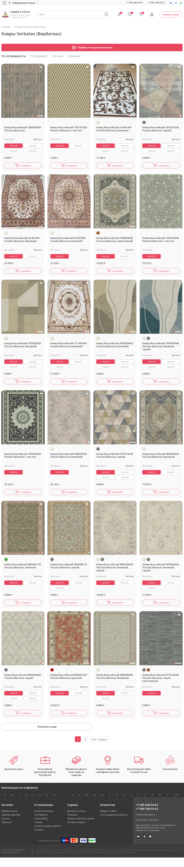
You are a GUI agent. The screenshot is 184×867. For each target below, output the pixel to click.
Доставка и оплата (76, 820)
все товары (99, 749)
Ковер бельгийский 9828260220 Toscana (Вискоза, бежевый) (160, 459)
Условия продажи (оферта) (47, 835)
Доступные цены (13, 772)
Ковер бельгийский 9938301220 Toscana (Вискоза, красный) (68, 681)
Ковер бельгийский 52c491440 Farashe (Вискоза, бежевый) (21, 241)
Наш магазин (170, 772)
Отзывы (38, 831)
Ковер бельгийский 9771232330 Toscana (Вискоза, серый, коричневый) (160, 683)
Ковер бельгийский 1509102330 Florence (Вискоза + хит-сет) (22, 459)
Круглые (5, 828)
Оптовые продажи (76, 831)
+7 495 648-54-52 (134, 2)
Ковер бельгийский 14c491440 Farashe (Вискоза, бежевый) (113, 129)
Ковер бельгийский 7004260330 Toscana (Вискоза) (22, 129)
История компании (43, 820)
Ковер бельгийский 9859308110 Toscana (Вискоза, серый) (68, 570)
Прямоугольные (9, 820)
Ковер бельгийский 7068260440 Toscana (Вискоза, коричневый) (114, 241)
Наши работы (41, 828)
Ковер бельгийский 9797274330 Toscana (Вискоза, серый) (114, 459)
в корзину (25, 166)
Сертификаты (41, 824)
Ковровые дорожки (10, 824)
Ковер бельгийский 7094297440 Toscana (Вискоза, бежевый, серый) (160, 348)
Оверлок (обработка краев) (80, 828)
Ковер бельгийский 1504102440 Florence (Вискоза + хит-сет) (160, 241)
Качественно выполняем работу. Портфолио (45, 775)
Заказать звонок (171, 14)
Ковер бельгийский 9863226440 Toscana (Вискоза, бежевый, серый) (114, 571)
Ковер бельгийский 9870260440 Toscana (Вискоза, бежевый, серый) (160, 571)
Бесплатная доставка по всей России (139, 774)
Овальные (6, 831)
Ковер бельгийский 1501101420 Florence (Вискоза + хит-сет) (68, 129)
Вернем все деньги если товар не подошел (76, 775)
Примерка (72, 824)
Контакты (39, 839)
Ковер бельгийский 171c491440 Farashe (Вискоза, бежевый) (68, 347)
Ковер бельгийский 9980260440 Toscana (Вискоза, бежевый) (114, 681)
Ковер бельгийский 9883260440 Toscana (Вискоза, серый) (22, 681)
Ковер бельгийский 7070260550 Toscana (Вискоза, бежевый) (22, 347)
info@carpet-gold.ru (145, 824)
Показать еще (92, 735)
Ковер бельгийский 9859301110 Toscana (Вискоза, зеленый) (22, 570)
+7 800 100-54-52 (156, 2)
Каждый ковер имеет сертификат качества (107, 774)
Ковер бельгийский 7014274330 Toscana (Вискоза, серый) (160, 129)
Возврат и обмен (108, 820)
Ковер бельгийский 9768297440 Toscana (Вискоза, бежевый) (68, 459)
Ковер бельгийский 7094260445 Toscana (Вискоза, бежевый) (114, 347)
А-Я (176, 804)
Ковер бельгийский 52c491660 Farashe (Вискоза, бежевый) (67, 241)
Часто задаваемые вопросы (114, 824)
